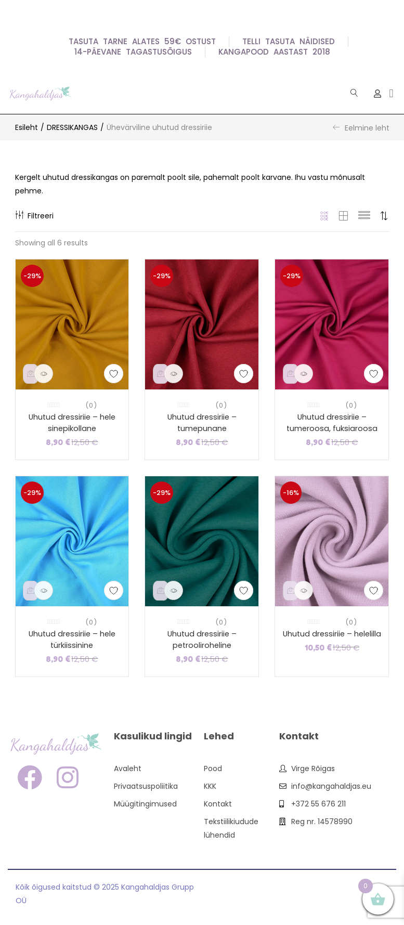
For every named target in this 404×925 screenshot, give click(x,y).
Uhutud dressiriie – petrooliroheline (202, 640)
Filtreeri (34, 216)
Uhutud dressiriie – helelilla (332, 634)
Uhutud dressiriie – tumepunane (202, 423)
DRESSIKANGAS (72, 127)
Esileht (26, 127)
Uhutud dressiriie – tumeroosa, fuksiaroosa (332, 423)
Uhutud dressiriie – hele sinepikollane (72, 423)
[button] (391, 93)
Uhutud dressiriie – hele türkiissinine (72, 640)
